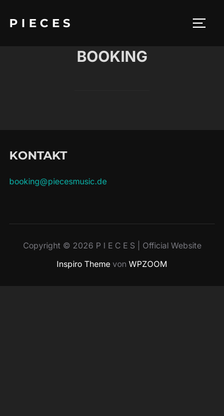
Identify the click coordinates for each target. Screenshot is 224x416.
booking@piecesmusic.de (58, 181)
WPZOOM (148, 264)
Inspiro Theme (83, 264)
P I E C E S (39, 23)
